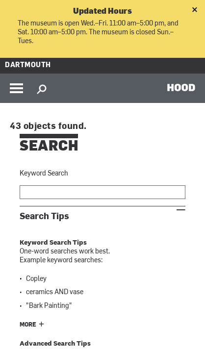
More (28, 325)
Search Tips (44, 216)
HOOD (181, 87)
